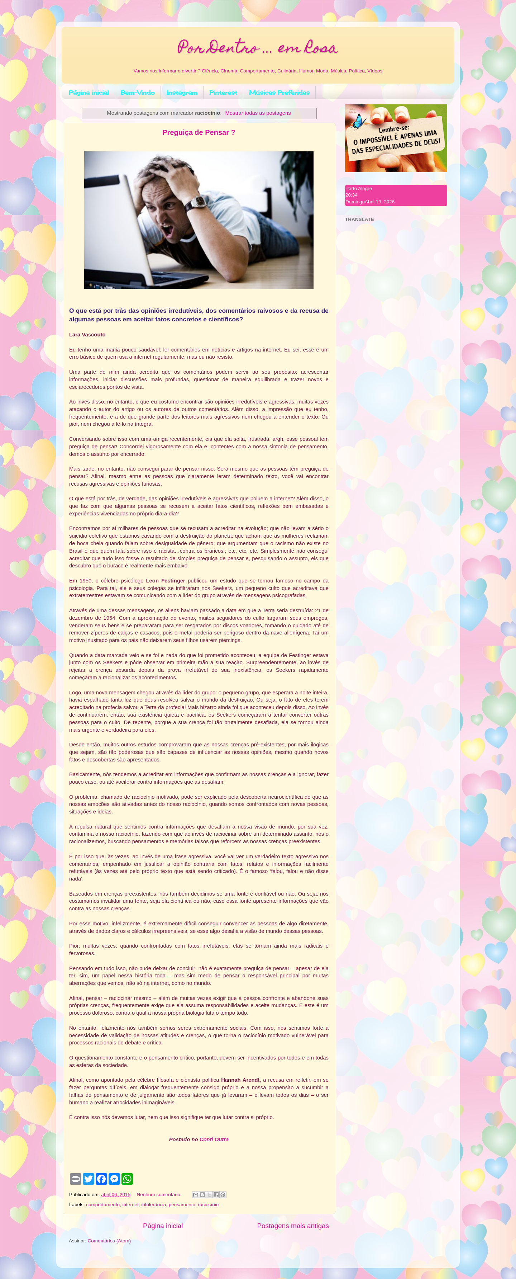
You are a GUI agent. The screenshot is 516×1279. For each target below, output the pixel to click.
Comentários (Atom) (109, 1240)
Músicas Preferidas (279, 92)
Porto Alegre (358, 188)
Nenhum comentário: (160, 1194)
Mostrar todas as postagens (258, 113)
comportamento (103, 1204)
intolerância (153, 1204)
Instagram (182, 92)
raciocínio (208, 1204)
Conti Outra (214, 1139)
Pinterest (223, 92)
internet (131, 1204)
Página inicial (89, 92)
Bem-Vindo (138, 92)
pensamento (182, 1204)
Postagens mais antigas (293, 1226)
